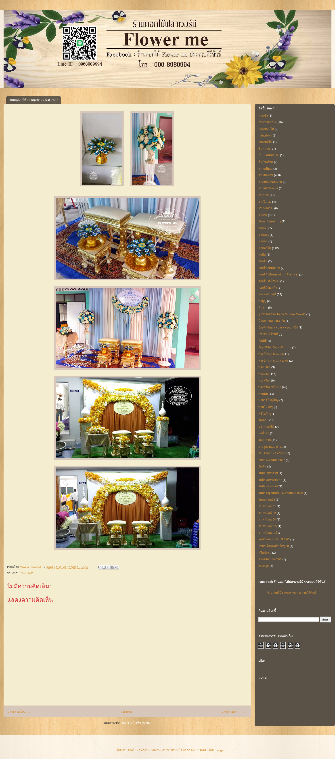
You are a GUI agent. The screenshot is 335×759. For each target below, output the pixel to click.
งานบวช (263, 195)
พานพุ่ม (263, 393)
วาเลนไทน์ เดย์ (267, 532)
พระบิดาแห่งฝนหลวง (271, 354)
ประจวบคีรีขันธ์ (268, 334)
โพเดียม (263, 420)
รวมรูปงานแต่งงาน (270, 446)
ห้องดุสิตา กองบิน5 (270, 559)
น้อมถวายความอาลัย (271, 320)
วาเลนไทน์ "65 (267, 526)
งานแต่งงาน (28, 573)
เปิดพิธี (262, 340)
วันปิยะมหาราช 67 (270, 480)
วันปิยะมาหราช (268, 486)
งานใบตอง (264, 201)
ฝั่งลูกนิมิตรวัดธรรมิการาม (274, 347)
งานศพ (262, 215)
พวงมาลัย (264, 367)
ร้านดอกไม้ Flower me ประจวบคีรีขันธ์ (291, 593)
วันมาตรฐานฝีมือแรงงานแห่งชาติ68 (280, 493)
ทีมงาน (262, 307)
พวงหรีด (263, 380)
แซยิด (262, 254)
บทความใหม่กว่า (19, 711)
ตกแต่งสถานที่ (267, 294)
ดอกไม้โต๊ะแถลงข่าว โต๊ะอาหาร (278, 274)
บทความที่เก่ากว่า (234, 711)
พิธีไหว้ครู (264, 413)
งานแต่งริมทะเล (268, 188)
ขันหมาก (264, 148)
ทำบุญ (262, 301)
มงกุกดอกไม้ (266, 427)
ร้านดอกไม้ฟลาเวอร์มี (272, 453)
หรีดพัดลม (264, 552)
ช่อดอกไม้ (264, 248)
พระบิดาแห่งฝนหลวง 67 (273, 360)
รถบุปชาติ (264, 440)
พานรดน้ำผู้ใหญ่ (268, 400)
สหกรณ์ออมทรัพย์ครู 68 (273, 546)
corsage (263, 565)
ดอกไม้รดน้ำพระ (268, 281)
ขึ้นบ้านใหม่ (265, 162)
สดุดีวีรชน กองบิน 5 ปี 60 (273, 539)
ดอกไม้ (262, 261)
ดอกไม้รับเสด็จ (267, 287)
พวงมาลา (264, 373)
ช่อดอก (263, 241)
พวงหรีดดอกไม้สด (269, 387)
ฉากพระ (263, 235)
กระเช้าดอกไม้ (267, 122)
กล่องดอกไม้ (266, 128)
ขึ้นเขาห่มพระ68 (268, 155)
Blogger (219, 750)
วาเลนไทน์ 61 (267, 506)
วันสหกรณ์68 (266, 499)
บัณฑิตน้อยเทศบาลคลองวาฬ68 (278, 327)
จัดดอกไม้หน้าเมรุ (269, 221)
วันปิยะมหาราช (268, 473)
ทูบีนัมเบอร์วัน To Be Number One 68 (282, 314)
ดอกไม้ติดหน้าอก (269, 268)
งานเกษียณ (265, 168)
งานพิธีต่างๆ (265, 208)
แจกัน (262, 228)
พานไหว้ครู (265, 407)
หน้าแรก (126, 711)
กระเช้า (263, 115)
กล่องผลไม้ (265, 142)
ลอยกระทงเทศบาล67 (271, 460)
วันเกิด (262, 466)
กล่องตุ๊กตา (265, 135)
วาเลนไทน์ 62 (267, 513)
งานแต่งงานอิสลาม (270, 181)
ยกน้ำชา (263, 433)
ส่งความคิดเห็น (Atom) (136, 723)
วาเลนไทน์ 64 (267, 519)
